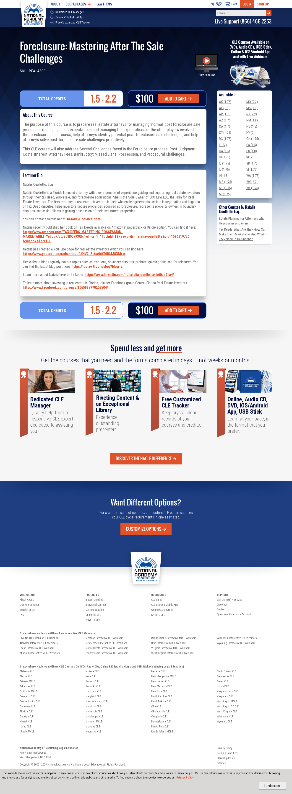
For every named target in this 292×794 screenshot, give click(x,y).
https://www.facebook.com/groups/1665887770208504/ (65, 287)
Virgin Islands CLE (227, 691)
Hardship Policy (226, 758)
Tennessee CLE (225, 676)
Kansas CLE (92, 681)
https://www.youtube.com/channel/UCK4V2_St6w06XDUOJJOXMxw (74, 254)
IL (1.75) (224, 170)
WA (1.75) (252, 176)
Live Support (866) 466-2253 (243, 21)
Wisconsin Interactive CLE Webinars (237, 638)
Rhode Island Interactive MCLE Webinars (173, 638)
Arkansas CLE (27, 686)
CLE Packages (78, 4)
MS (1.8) (252, 108)
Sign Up (263, 4)
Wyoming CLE (224, 721)
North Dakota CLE (161, 701)
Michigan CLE (93, 706)
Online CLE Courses (162, 609)
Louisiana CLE (93, 691)
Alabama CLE (27, 671)
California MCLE (28, 691)
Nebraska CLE (93, 731)
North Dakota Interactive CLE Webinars (107, 648)
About (55, 4)
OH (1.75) (252, 139)
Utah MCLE (223, 686)
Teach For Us (27, 609)
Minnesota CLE (94, 711)
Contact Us (223, 609)
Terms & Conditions (228, 753)
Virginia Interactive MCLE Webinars (170, 648)
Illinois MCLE (27, 731)
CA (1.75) (225, 126)
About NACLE (27, 599)
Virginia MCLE (225, 696)
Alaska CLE (26, 676)
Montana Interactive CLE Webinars (104, 638)
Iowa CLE (91, 676)
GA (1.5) (224, 151)
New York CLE (159, 691)
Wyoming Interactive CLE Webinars (236, 643)
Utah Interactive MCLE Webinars (169, 643)
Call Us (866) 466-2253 (229, 599)
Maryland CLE (93, 696)
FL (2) (223, 145)
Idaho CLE (25, 726)
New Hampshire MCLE (163, 676)
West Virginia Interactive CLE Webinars (173, 653)
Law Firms (104, 4)
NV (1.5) (251, 126)
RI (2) (249, 157)
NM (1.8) (252, 120)
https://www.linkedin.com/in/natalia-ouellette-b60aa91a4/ (129, 275)
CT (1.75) (225, 133)
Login (247, 4)
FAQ (22, 614)
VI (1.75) (251, 170)
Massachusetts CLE (96, 701)
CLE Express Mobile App (164, 604)
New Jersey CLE (160, 681)
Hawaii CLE (26, 721)
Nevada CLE (158, 671)
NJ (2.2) (251, 114)
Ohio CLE (156, 706)
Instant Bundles (94, 599)
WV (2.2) (252, 182)
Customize (146, 529)
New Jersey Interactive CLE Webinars (106, 643)
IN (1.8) (224, 176)
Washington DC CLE (228, 706)
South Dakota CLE (226, 671)
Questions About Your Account (234, 614)
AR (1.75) (225, 114)
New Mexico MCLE (161, 686)
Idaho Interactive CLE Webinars (37, 648)
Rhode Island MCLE (162, 731)
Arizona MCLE (27, 681)
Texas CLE (222, 681)
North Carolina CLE (161, 696)
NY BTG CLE (158, 614)
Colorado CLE (27, 696)
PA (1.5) (251, 145)
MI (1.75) (225, 194)
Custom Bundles (95, 609)
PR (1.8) (251, 151)
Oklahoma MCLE (160, 711)
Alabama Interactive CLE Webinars (39, 643)
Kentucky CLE (93, 686)
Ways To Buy (93, 619)
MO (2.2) (252, 102)
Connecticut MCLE (30, 701)
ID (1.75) (224, 163)
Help (215, 4)
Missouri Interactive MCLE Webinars (40, 653)
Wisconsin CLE (225, 716)
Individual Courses (96, 604)
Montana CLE (93, 726)
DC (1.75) (225, 139)
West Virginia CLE (227, 711)
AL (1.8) (224, 108)
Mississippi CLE (94, 716)
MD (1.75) (225, 188)
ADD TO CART (178, 98)
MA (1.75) (225, 182)
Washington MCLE (227, 701)
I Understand (272, 786)
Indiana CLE (92, 671)
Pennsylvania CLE (161, 721)
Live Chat (222, 604)
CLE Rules (156, 599)
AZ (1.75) (225, 120)
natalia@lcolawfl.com (83, 219)
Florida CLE (26, 711)
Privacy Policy (185, 777)
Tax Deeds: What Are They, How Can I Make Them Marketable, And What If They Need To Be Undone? (243, 234)
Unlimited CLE (93, 614)
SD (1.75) (252, 163)
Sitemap (221, 763)
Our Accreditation (29, 604)
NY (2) (250, 133)
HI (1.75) (224, 157)
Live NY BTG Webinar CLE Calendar (39, 638)
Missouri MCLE (94, 721)
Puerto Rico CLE (160, 726)
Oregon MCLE (159, 716)
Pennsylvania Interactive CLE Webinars (107, 653)
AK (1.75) (225, 102)
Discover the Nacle (146, 458)
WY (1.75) (252, 188)
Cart (230, 4)
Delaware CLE (27, 706)
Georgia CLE (27, 716)
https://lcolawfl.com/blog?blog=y (97, 266)
